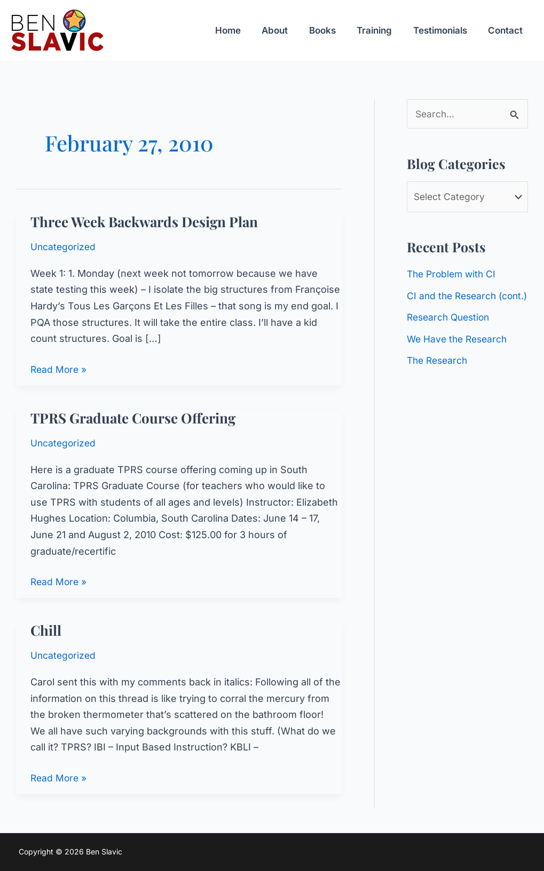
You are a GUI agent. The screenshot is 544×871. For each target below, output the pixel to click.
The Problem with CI (453, 275)
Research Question (451, 337)
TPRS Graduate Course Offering (132, 418)
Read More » (59, 370)
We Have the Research (459, 359)
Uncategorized (64, 246)
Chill (45, 630)
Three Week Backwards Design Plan (144, 221)
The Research (439, 381)
